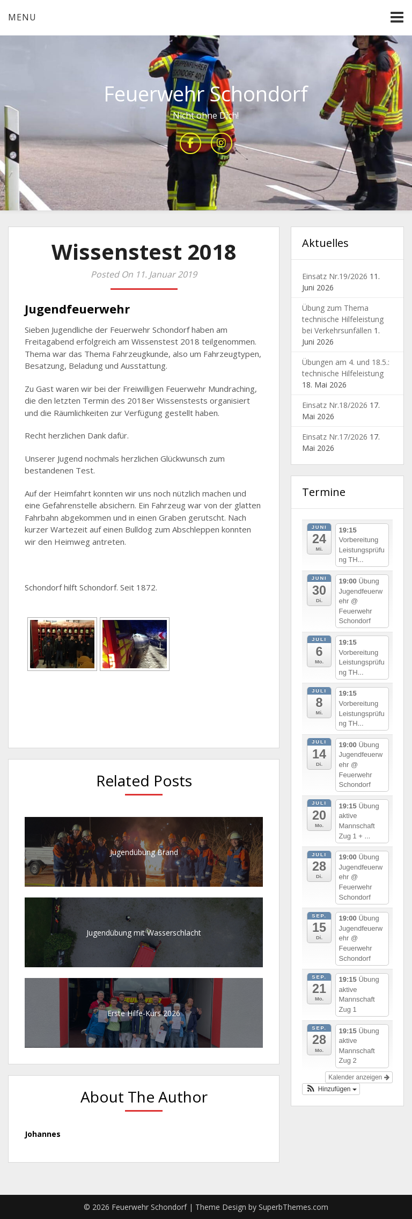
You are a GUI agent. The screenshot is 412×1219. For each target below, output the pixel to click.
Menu (22, 17)
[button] (331, 1089)
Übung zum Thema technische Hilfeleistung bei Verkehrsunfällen (343, 319)
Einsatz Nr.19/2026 (334, 276)
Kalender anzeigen (358, 1077)
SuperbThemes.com (293, 1207)
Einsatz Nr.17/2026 (334, 437)
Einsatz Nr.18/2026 (334, 405)
